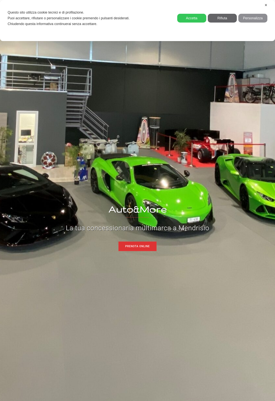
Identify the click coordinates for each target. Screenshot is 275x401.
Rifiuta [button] (222, 18)
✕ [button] (265, 5)
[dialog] (137, 20)
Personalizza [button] (253, 18)
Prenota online (137, 246)
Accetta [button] (191, 18)
